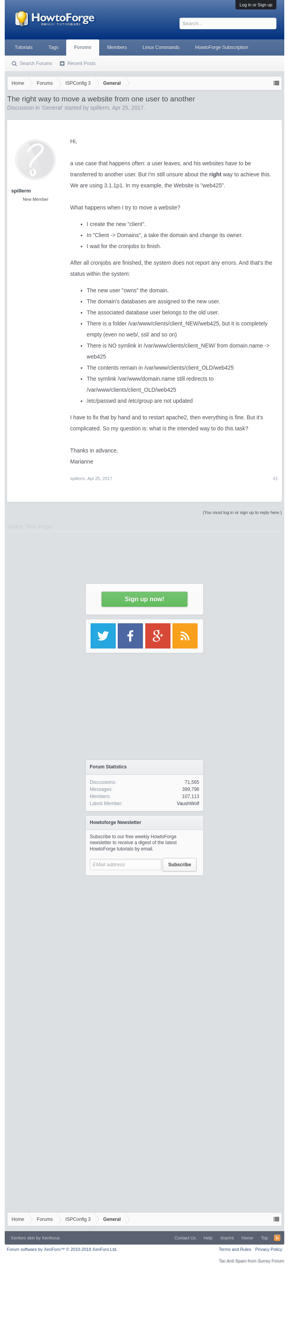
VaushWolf (188, 803)
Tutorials (24, 47)
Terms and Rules (235, 1249)
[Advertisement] (80, 960)
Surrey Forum (271, 1260)
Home (247, 1237)
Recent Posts (81, 63)
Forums (82, 47)
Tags (53, 47)
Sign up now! (144, 599)
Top (264, 1237)
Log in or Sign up (255, 4)
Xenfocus (51, 1237)
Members (117, 47)
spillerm (77, 478)
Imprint (227, 1237)
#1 (275, 478)
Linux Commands (161, 47)
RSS (277, 1238)
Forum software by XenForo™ (62, 1249)
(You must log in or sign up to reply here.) (242, 512)
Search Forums (36, 63)
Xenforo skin (23, 1237)
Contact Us (185, 1237)
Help (208, 1237)
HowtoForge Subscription (221, 47)
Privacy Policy (268, 1249)
